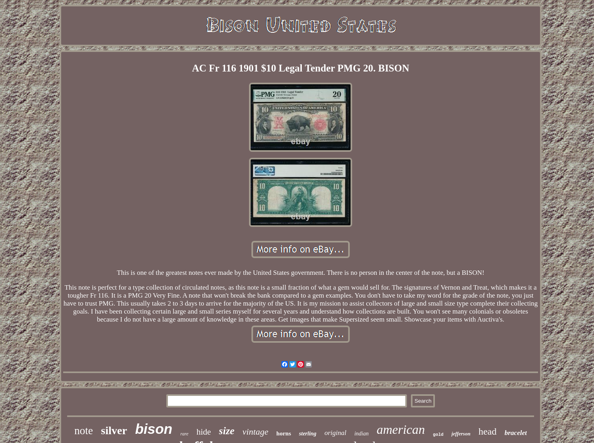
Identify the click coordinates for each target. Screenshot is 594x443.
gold (438, 434)
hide (203, 432)
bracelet (515, 433)
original (336, 433)
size (227, 431)
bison (153, 429)
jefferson (460, 434)
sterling (308, 434)
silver (114, 430)
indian (361, 434)
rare (184, 434)
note (83, 431)
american (401, 429)
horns (283, 433)
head (487, 431)
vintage (256, 432)
